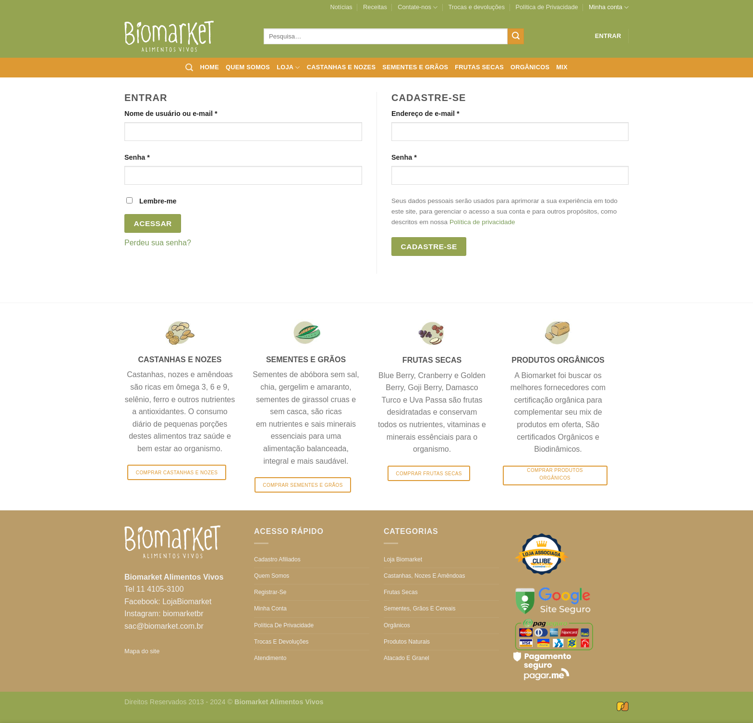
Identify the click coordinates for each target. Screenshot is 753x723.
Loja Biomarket (403, 559)
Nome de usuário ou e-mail (189, 112)
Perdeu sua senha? (157, 243)
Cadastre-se (429, 246)
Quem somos (248, 67)
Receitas (375, 7)
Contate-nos (417, 7)
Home (209, 67)
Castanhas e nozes (341, 67)
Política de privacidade (482, 222)
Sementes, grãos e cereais (419, 608)
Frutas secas (479, 67)
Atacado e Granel (406, 658)
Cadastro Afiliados (277, 559)
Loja (288, 67)
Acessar (153, 223)
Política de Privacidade (546, 7)
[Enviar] (516, 36)
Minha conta (609, 7)
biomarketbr (183, 613)
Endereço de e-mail (444, 112)
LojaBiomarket (186, 601)
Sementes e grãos (415, 67)
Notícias (341, 7)
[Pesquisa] (189, 67)
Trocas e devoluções (477, 7)
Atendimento (270, 658)
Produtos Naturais (407, 641)
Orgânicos (529, 67)
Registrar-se (270, 592)
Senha (155, 156)
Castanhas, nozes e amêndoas (424, 575)
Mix (562, 67)
